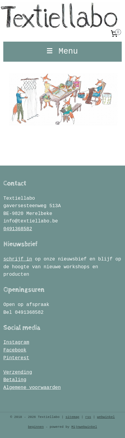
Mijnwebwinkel (84, 427)
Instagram (16, 342)
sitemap (72, 417)
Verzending (17, 372)
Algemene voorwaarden (32, 387)
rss (88, 417)
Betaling (14, 380)
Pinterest (16, 358)
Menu (62, 51)
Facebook (14, 350)
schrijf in (17, 259)
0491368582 (17, 229)
